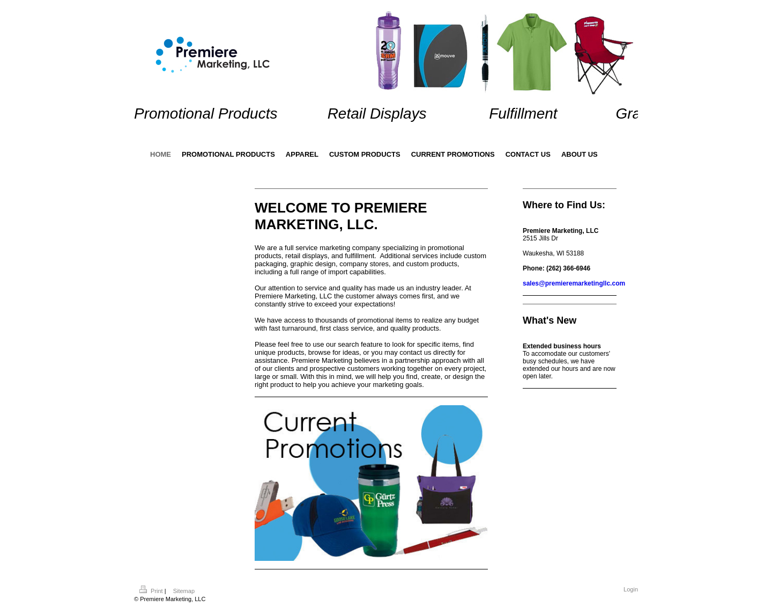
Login (630, 589)
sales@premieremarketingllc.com (574, 283)
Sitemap (184, 591)
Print (152, 591)
